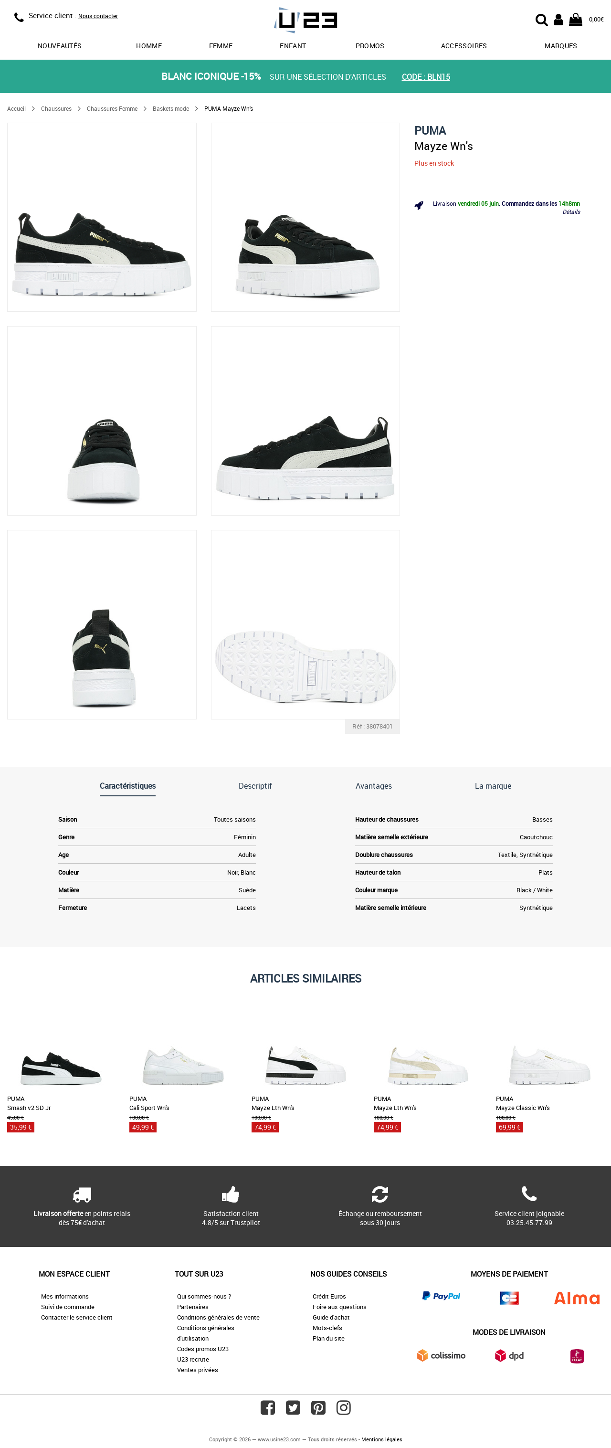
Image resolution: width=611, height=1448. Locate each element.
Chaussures (56, 108)
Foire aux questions (340, 1306)
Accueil (16, 108)
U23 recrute (193, 1359)
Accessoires (464, 45)
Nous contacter (98, 16)
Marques (561, 45)
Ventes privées (197, 1369)
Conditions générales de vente (218, 1317)
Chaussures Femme (112, 108)
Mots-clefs (327, 1327)
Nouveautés (60, 45)
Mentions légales (381, 1439)
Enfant (293, 45)
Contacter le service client (77, 1317)
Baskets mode (171, 108)
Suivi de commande (68, 1306)
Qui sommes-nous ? (204, 1296)
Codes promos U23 (203, 1348)
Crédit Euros (329, 1296)
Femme (221, 45)
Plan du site (329, 1338)
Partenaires (193, 1306)
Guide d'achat (331, 1317)
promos (370, 45)
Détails (571, 211)
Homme (149, 45)
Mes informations (65, 1296)
